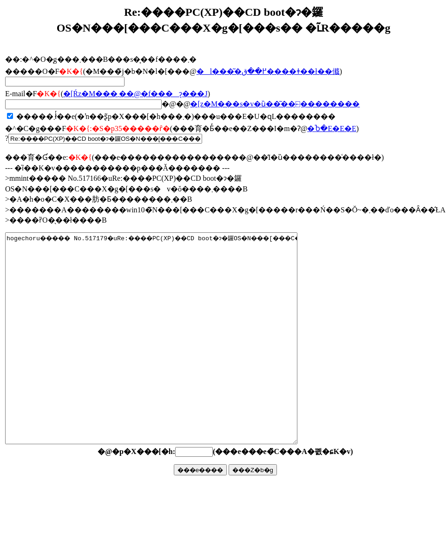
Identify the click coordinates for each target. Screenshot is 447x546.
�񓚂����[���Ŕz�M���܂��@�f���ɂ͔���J (135, 94)
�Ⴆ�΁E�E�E (331, 128)
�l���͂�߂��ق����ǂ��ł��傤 (268, 71)
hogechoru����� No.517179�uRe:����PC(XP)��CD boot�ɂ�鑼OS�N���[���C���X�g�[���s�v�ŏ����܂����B (169, 359)
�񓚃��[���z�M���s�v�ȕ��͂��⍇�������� (275, 104)
